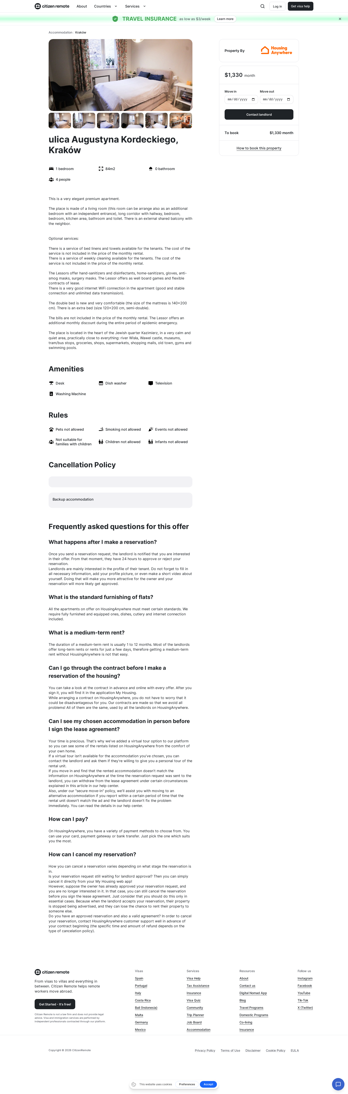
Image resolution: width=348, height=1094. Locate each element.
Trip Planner (195, 1015)
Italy (138, 993)
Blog (242, 1000)
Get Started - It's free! (55, 1004)
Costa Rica (143, 1000)
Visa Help (194, 978)
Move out (276, 96)
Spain (139, 978)
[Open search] (262, 6)
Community (195, 1007)
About (82, 6)
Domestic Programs (253, 1015)
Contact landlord (259, 114)
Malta (139, 1015)
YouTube (304, 993)
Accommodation (60, 32)
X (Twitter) (305, 1007)
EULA (295, 1050)
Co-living (245, 1022)
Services (132, 6)
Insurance (194, 993)
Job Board (194, 1022)
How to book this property (259, 148)
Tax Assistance (198, 985)
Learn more (225, 19)
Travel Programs (251, 1007)
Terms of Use (230, 1050)
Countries (102, 6)
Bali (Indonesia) (146, 1007)
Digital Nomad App (253, 993)
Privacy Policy (205, 1050)
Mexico (140, 1029)
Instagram (305, 978)
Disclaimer (253, 1050)
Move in (241, 96)
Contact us (247, 985)
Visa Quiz (194, 1000)
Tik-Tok (303, 1000)
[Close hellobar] (340, 19)
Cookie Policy (275, 1050)
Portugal (141, 985)
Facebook (305, 985)
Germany (141, 1022)
